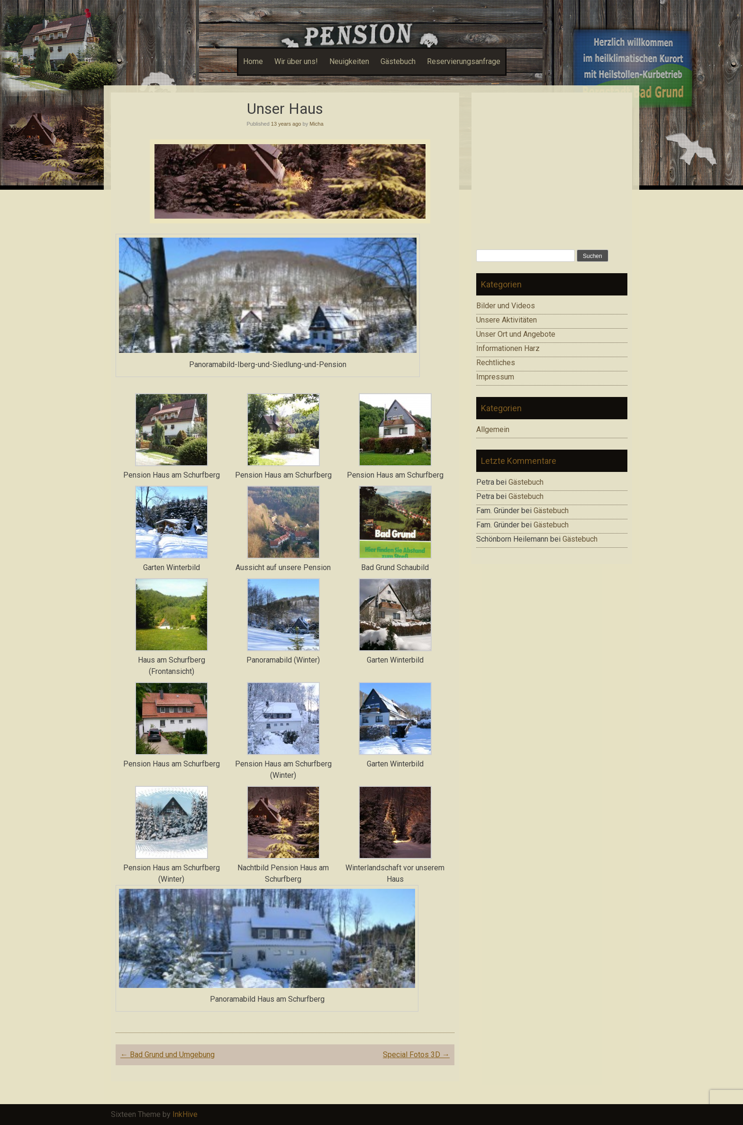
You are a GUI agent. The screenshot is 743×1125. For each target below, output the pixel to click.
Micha (316, 124)
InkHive (185, 1114)
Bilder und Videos (505, 305)
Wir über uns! (296, 61)
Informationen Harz (508, 348)
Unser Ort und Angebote (515, 334)
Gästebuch (398, 61)
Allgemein (492, 429)
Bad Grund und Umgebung (167, 1054)
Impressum (495, 376)
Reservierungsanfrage (463, 61)
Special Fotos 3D (416, 1054)
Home (253, 61)
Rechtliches (495, 362)
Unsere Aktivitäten (506, 319)
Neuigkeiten (349, 61)
